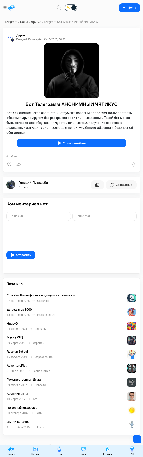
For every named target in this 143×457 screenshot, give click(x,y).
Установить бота (71, 143)
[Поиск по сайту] (58, 7)
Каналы (35, 450)
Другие (36, 22)
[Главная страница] (11, 7)
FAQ (132, 450)
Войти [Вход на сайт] (129, 7)
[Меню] (5, 7)
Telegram (11, 22)
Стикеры (107, 450)
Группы (83, 450)
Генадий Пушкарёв (33, 183)
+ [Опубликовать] (134, 437)
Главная (11, 450)
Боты (24, 22)
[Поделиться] (19, 164)
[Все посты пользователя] (97, 184)
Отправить (21, 255)
